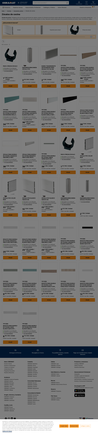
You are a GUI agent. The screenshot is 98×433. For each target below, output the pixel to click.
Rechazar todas (74, 426)
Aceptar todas (64, 426)
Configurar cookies (85, 426)
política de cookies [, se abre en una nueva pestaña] (7, 431)
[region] (49, 426)
